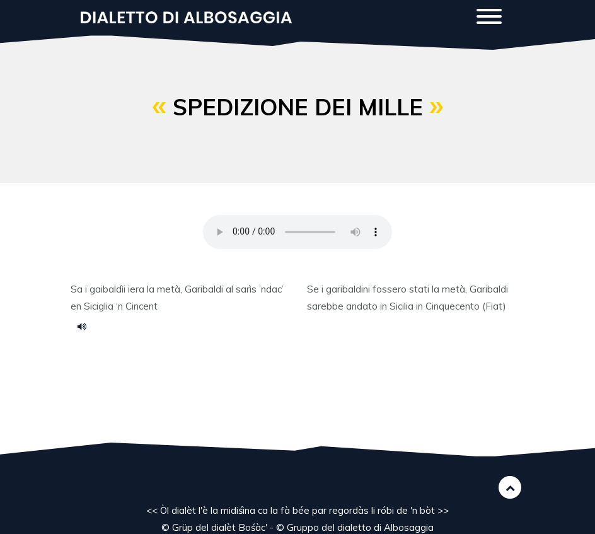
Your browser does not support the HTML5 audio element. (297, 232)
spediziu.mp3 (86, 326)
